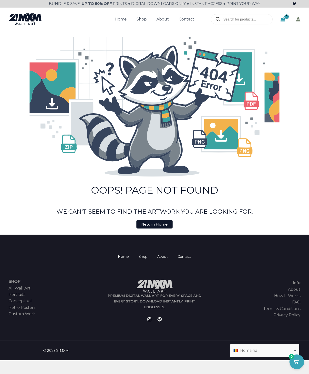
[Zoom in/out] (5, 364)
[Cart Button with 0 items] (296, 361)
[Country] (264, 350)
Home (121, 19)
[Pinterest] (159, 319)
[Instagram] (149, 319)
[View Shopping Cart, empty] (282, 19)
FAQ (296, 302)
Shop (141, 19)
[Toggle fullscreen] (16, 364)
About (162, 19)
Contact (186, 19)
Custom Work (22, 314)
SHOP (15, 281)
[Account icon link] (298, 19)
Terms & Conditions (281, 308)
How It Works (287, 295)
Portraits (17, 294)
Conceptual (20, 301)
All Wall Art (20, 288)
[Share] (26, 364)
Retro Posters (22, 307)
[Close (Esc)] (37, 364)
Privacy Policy (287, 315)
